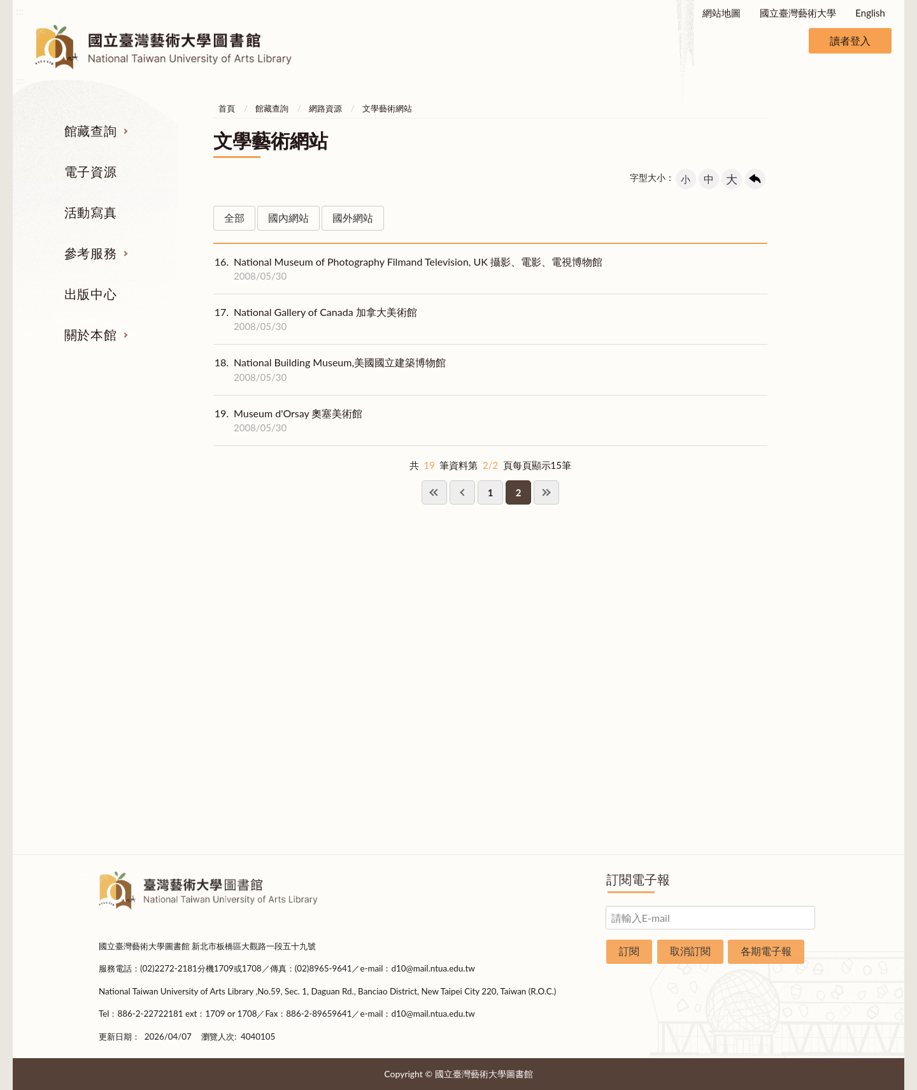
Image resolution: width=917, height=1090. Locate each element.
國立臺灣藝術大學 (798, 12)
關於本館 (90, 334)
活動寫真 (90, 212)
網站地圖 (721, 12)
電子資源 (90, 171)
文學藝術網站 (387, 108)
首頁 (226, 108)
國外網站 (352, 218)
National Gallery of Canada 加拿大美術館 (315, 319)
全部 (234, 218)
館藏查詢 (90, 130)
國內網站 (288, 218)
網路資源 (325, 108)
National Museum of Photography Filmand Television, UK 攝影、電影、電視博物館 (407, 268)
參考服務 (90, 253)
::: (20, 10)
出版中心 (90, 293)
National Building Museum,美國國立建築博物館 (329, 369)
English (870, 12)
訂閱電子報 (638, 879)
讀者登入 (850, 40)
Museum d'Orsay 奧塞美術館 (287, 420)
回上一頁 (755, 179)
